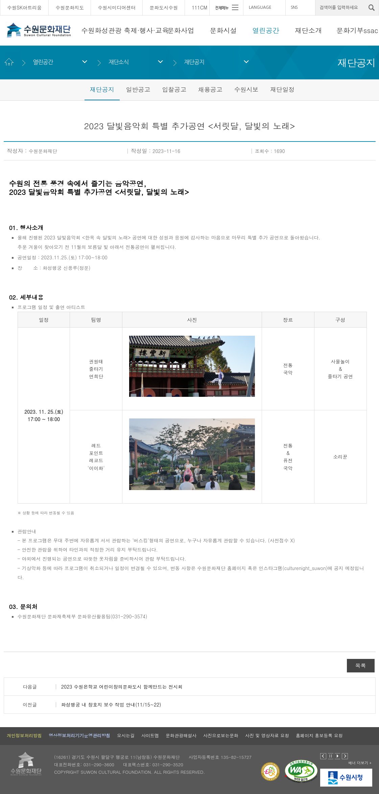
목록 (360, 665)
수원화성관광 (101, 30)
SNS (294, 7)
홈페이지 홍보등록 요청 (319, 735)
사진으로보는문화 (220, 735)
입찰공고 (174, 89)
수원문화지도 (69, 7)
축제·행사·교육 (146, 30)
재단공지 (194, 62)
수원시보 (246, 89)
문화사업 (180, 30)
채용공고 (210, 89)
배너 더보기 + (360, 762)
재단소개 (308, 30)
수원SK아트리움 (24, 7)
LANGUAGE (260, 7)
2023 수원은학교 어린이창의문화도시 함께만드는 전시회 (122, 686)
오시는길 (126, 735)
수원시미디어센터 (117, 7)
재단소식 (118, 62)
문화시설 (223, 30)
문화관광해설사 (181, 735)
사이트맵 (150, 735)
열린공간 (265, 30)
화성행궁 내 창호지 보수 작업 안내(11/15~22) (111, 704)
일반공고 (138, 89)
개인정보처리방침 (24, 735)
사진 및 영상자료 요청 (267, 735)
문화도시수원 (163, 7)
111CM (199, 7)
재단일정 (282, 89)
